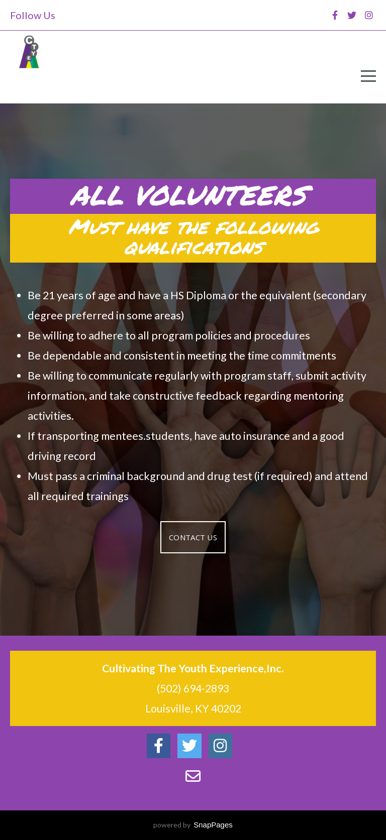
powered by (193, 824)
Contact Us (193, 537)
